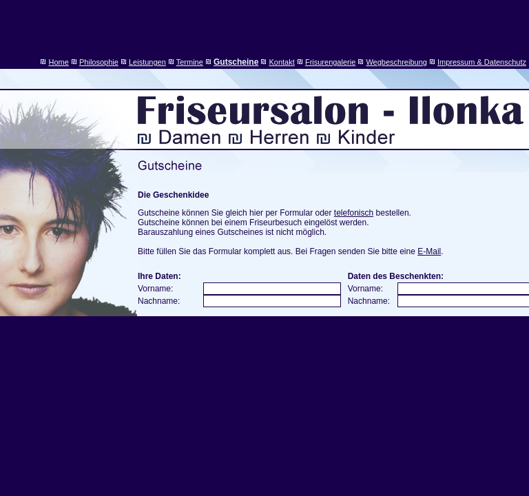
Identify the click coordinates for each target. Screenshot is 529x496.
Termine (189, 62)
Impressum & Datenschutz (481, 62)
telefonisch (353, 213)
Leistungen (147, 62)
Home (59, 62)
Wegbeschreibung (396, 62)
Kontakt (281, 62)
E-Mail (429, 251)
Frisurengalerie (330, 62)
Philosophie (98, 62)
